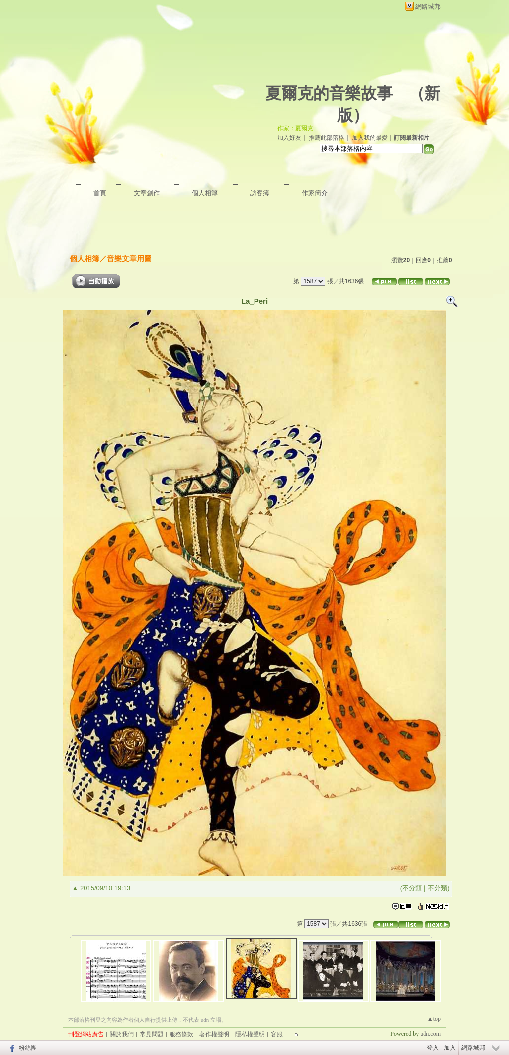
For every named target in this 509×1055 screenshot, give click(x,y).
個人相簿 (205, 193)
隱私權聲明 (250, 1034)
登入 (433, 1047)
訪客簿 (259, 193)
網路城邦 (428, 6)
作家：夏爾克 (295, 128)
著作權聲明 (214, 1034)
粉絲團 (28, 1047)
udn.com (430, 1033)
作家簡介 (315, 193)
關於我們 (122, 1034)
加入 (450, 1047)
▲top (434, 1018)
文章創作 (147, 193)
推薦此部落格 (326, 137)
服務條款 (181, 1034)
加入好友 (289, 137)
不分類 (412, 888)
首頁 (99, 193)
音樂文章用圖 (129, 258)
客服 (277, 1034)
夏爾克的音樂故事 (329, 93)
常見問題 (152, 1034)
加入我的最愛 (370, 137)
